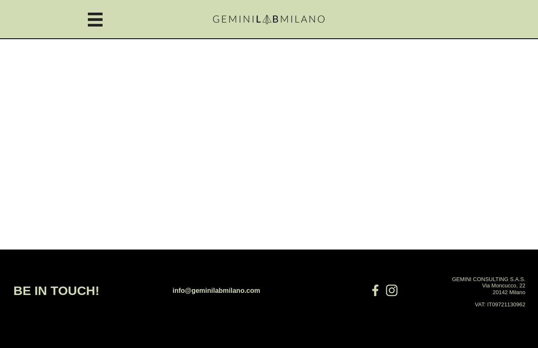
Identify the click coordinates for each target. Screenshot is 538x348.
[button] (95, 20)
